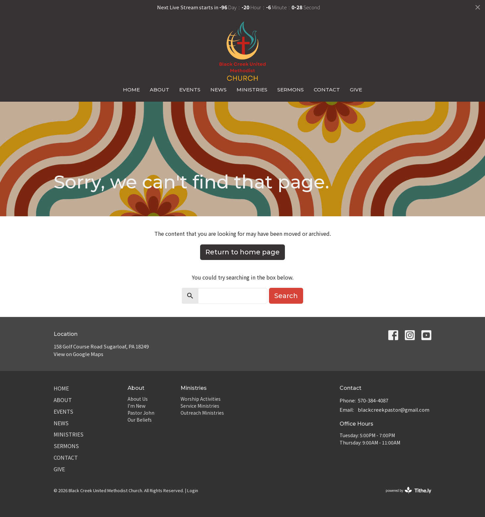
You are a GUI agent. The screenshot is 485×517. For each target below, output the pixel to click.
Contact (327, 89)
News (218, 89)
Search (286, 296)
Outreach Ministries (202, 412)
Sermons (290, 89)
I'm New (136, 405)
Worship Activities (201, 398)
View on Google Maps (78, 353)
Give (356, 89)
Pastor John (141, 412)
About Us (138, 398)
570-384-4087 (373, 400)
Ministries (252, 89)
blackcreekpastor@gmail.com (393, 409)
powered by (408, 490)
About (159, 89)
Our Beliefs (140, 419)
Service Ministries (200, 405)
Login (192, 490)
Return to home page (242, 252)
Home (131, 89)
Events (189, 89)
